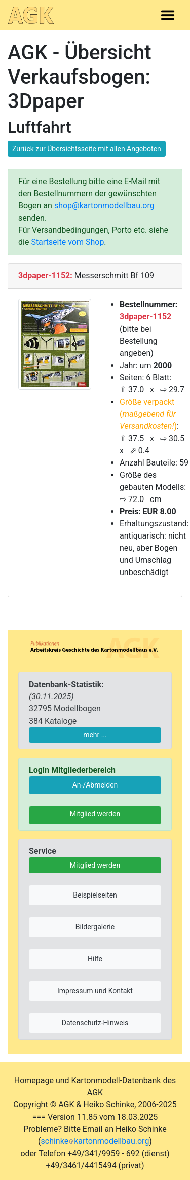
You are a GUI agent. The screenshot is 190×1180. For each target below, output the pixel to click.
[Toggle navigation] (168, 15)
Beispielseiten (95, 895)
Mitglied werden (95, 814)
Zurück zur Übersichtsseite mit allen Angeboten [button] (86, 149)
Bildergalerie (95, 927)
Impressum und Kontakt (95, 991)
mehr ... (95, 735)
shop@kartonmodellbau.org (104, 205)
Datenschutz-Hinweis (95, 1023)
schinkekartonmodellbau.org (95, 1141)
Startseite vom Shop (67, 242)
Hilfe (95, 959)
